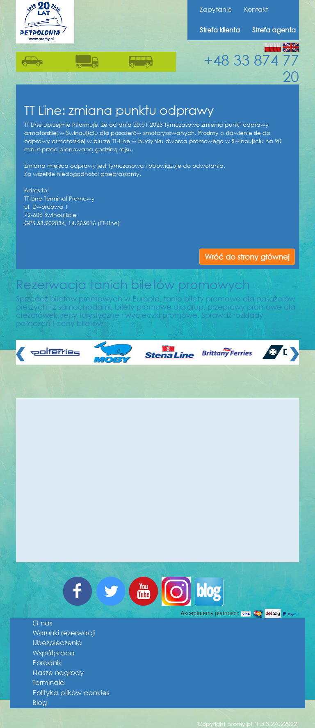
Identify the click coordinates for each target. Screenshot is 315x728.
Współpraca (53, 652)
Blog (39, 702)
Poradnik (47, 662)
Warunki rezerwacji (63, 632)
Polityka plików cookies (71, 692)
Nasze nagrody (58, 672)
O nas (42, 622)
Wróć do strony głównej (247, 256)
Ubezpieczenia (57, 642)
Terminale (48, 682)
